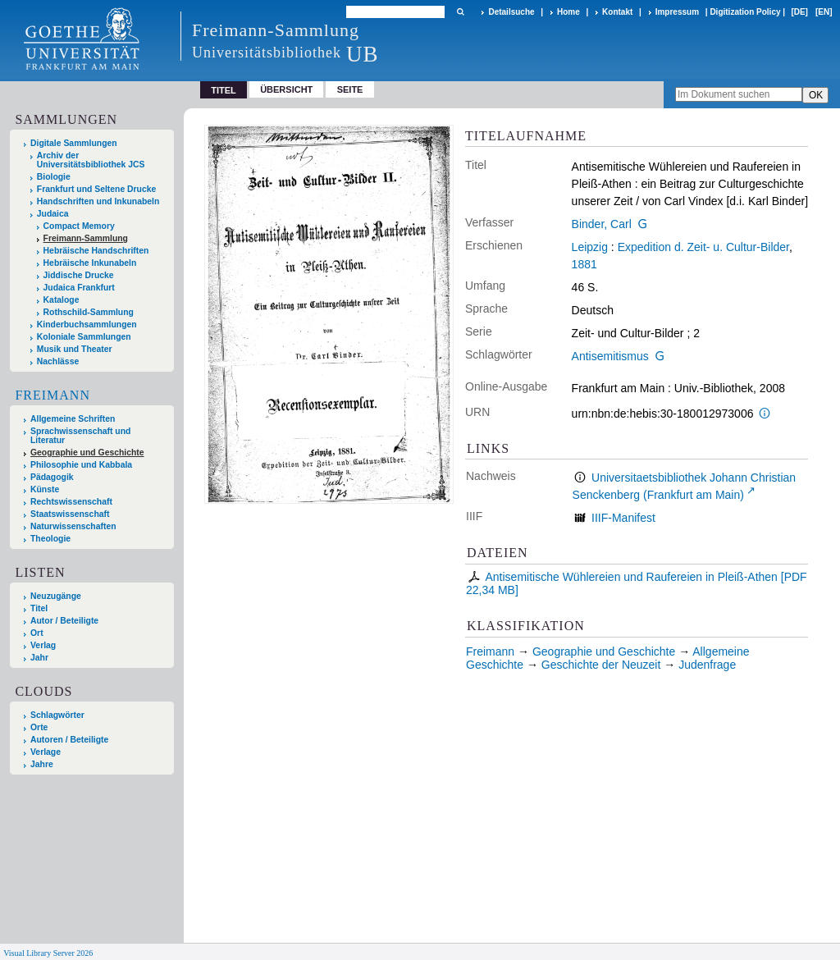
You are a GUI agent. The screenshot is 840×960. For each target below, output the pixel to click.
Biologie (54, 176)
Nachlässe (58, 361)
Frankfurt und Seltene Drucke (97, 189)
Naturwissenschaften (73, 526)
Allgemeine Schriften (72, 418)
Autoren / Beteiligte (69, 739)
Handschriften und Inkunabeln (98, 201)
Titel (39, 608)
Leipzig (590, 247)
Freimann (52, 395)
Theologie (50, 538)
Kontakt (617, 11)
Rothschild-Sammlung (88, 312)
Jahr (39, 657)
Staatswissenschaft (69, 514)
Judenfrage (707, 664)
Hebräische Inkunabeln (90, 262)
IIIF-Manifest (623, 517)
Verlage (45, 752)
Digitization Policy (745, 11)
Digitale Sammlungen (73, 143)
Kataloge (61, 299)
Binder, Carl (602, 224)
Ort (36, 633)
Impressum (677, 11)
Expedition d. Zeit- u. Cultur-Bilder (703, 247)
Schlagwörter (57, 715)
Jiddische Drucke (78, 275)
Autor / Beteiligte (64, 620)
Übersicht (286, 89)
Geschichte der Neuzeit (601, 664)
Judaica (53, 213)
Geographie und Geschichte (87, 452)
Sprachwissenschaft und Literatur (80, 436)
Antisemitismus (610, 356)
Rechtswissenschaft (71, 501)
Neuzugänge (55, 596)
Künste (44, 489)
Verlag (43, 645)
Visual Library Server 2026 (48, 953)
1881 (584, 264)
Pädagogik (52, 477)
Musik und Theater (74, 349)
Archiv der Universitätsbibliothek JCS (91, 160)
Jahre (41, 764)
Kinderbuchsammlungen (87, 324)
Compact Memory (79, 226)
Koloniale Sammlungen (84, 336)
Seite (350, 89)
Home (568, 11)
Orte (39, 727)
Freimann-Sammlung (85, 238)
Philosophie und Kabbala (81, 464)
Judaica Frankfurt (79, 287)
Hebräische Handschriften (96, 250)
